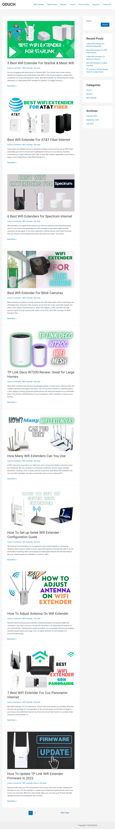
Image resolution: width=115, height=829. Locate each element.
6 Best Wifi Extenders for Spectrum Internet (39, 216)
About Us (95, 4)
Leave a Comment (14, 68)
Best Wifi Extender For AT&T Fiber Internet (38, 140)
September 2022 (92, 120)
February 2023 (91, 116)
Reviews (63, 4)
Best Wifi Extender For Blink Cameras (35, 293)
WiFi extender (39, 4)
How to (72, 4)
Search (89, 21)
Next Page (66, 813)
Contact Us (107, 4)
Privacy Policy (84, 4)
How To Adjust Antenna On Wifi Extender (37, 613)
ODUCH (9, 4)
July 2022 (90, 124)
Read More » (12, 86)
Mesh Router (52, 4)
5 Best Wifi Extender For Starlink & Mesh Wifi (40, 63)
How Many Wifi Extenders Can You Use (36, 456)
